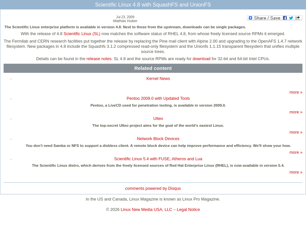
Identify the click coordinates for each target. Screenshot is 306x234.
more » (295, 92)
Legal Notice (188, 209)
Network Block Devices (158, 138)
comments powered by (153, 188)
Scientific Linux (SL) (82, 33)
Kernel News (158, 78)
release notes (98, 58)
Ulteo (158, 118)
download (201, 58)
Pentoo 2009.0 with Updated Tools (158, 98)
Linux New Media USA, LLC (146, 209)
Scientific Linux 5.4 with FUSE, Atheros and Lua (158, 158)
